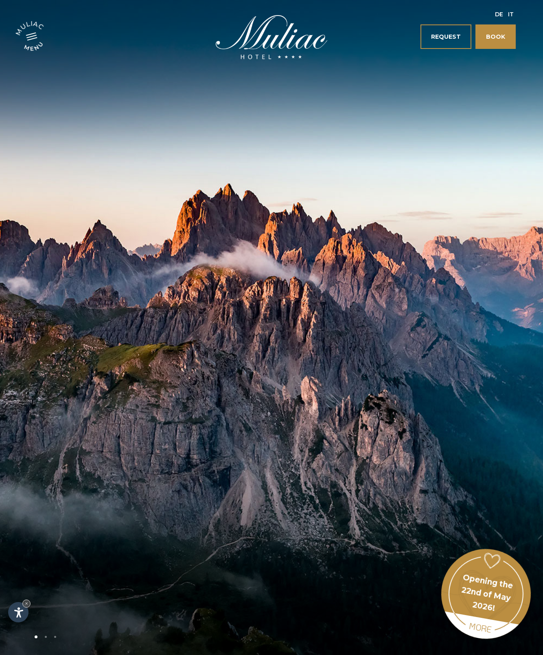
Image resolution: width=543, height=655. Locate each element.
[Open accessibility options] (18, 612)
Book (495, 36)
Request (446, 36)
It (511, 14)
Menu (34, 45)
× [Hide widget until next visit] (26, 603)
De (499, 14)
